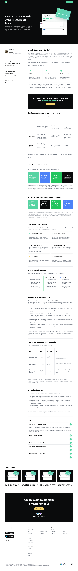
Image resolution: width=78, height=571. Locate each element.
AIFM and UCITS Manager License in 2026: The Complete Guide (13, 484)
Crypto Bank (30, 540)
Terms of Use (14, 562)
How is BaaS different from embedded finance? (38, 439)
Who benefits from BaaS (9, 73)
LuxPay (29, 551)
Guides (41, 535)
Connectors (38, 1)
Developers (42, 533)
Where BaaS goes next (9, 80)
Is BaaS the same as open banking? (35, 435)
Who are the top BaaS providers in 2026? (36, 442)
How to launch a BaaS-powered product (12, 77)
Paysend (29, 548)
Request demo (50, 104)
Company (54, 1)
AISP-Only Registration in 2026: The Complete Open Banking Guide (30, 484)
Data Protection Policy (22, 562)
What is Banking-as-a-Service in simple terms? (37, 424)
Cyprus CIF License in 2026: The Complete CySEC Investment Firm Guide (64, 485)
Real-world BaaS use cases (10, 71)
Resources (48, 1)
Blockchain (53, 533)
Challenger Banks (31, 529)
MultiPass (30, 553)
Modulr (29, 535)
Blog (40, 536)
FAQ (5, 82)
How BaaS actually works (9, 65)
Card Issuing (53, 531)
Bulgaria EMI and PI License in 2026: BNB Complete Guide (48, 484)
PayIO (29, 550)
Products (31, 1)
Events (43, 1)
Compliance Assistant (43, 531)
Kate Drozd (13, 49)
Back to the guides (8, 12)
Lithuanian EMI (30, 538)
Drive (40, 538)
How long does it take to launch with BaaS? (37, 453)
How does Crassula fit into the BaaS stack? (37, 457)
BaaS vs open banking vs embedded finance (13, 63)
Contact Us (65, 533)
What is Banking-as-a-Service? (10, 61)
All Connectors (54, 535)
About (64, 529)
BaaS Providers (54, 529)
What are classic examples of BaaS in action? (37, 446)
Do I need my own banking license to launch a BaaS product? (40, 449)
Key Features (25, 1)
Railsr (29, 531)
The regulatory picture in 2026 (10, 75)
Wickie (29, 555)
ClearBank (30, 533)
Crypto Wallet (30, 542)
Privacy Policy (7, 562)
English (6, 540)
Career (64, 531)
